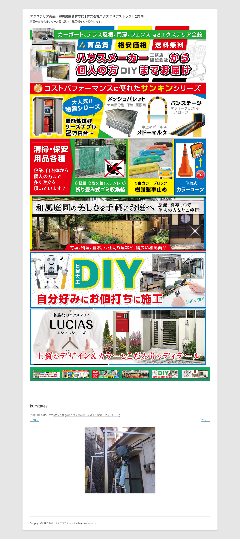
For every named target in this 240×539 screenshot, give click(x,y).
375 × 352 (58, 415)
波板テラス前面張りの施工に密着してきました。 (92, 415)
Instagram (182, 390)
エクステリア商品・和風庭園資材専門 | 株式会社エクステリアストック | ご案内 (87, 16)
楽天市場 (102, 390)
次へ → (205, 420)
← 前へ (34, 420)
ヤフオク (120, 390)
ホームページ (159, 390)
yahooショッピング (77, 390)
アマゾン (138, 390)
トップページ (50, 390)
